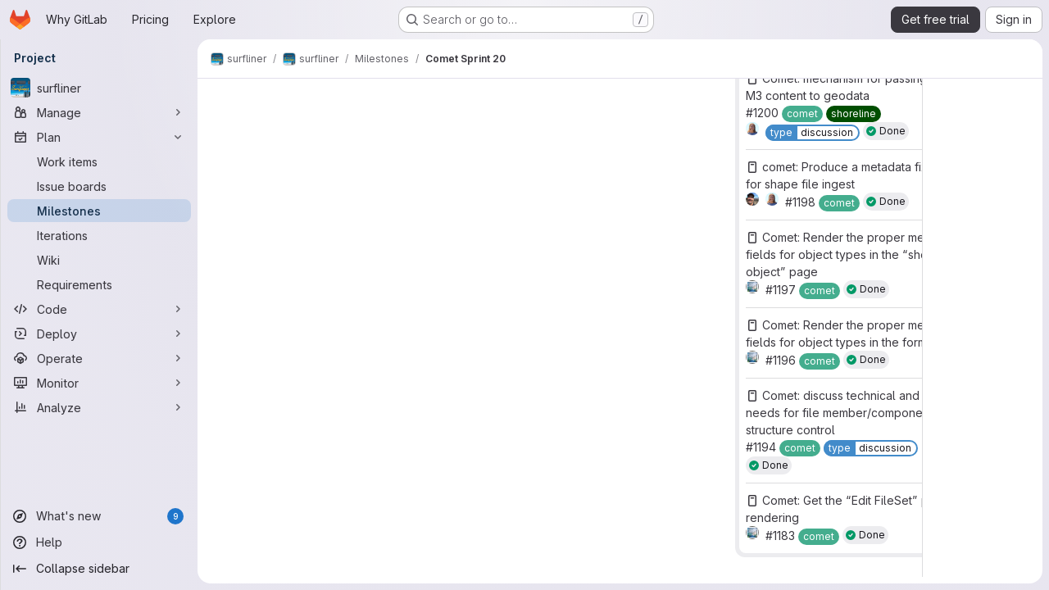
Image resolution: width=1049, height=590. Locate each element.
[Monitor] (99, 382)
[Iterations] (99, 235)
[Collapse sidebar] (99, 568)
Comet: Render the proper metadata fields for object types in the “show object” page (852, 254)
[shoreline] (853, 114)
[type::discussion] (812, 133)
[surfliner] (99, 87)
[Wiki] (99, 259)
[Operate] (99, 358)
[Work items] (99, 161)
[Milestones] (99, 210)
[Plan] (99, 136)
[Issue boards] (99, 186)
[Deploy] (99, 333)
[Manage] (99, 112)
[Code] (99, 308)
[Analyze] (99, 407)
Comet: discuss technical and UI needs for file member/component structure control (839, 412)
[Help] (99, 542)
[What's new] (99, 516)
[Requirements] (99, 284)
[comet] (802, 114)
